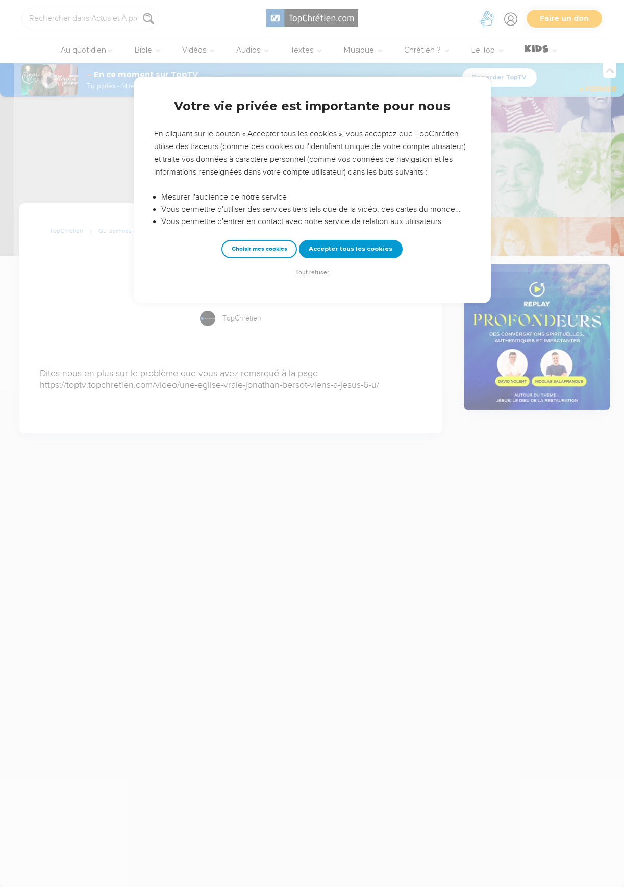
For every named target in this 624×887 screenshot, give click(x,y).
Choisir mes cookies (259, 248)
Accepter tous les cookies (350, 248)
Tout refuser (312, 272)
